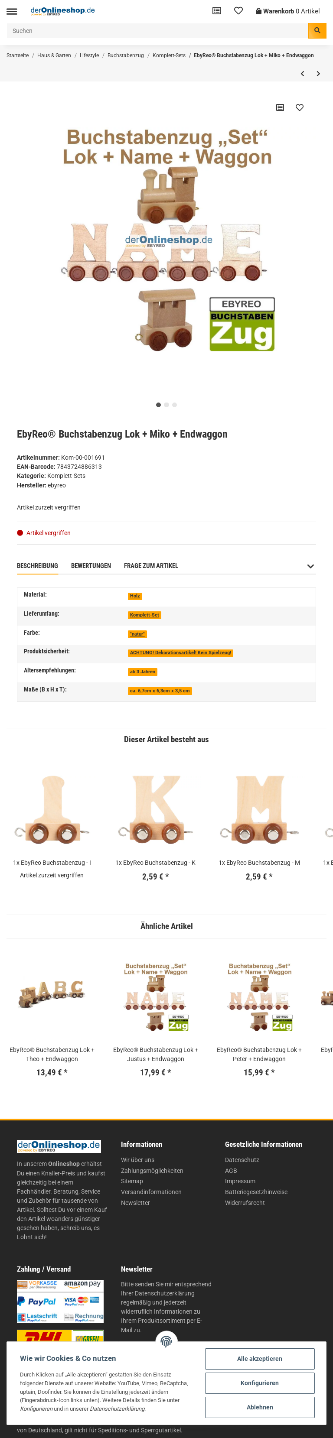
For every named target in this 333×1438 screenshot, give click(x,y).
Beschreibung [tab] (37, 566)
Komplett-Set (144, 615)
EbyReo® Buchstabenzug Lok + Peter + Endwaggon (259, 1054)
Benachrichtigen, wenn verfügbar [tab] (242, 566)
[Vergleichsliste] (217, 11)
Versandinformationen (151, 1191)
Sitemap (132, 1181)
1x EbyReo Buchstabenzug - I (52, 862)
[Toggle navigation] (12, 11)
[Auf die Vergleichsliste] (280, 107)
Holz (135, 596)
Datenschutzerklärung (165, 1293)
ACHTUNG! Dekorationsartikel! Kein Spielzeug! (180, 653)
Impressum (240, 1181)
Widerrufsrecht (245, 1202)
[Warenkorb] (287, 11)
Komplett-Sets (66, 475)
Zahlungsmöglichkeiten (152, 1170)
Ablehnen (260, 1407)
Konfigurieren (260, 1383)
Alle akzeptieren (259, 1358)
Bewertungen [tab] (91, 566)
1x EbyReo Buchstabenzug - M (259, 862)
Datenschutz (242, 1159)
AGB (231, 1170)
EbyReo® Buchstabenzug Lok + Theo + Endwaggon (52, 1054)
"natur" (137, 634)
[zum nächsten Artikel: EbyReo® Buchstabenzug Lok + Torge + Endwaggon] (318, 73)
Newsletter (135, 1202)
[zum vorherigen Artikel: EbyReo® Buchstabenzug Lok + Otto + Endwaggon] (302, 73)
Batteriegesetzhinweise (256, 1191)
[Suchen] (158, 31)
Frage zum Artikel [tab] (151, 566)
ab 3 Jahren (142, 672)
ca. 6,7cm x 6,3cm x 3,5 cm (160, 691)
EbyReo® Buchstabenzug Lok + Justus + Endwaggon (155, 1054)
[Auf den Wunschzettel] (299, 107)
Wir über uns (137, 1159)
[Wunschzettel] (238, 11)
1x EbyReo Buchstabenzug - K (155, 862)
